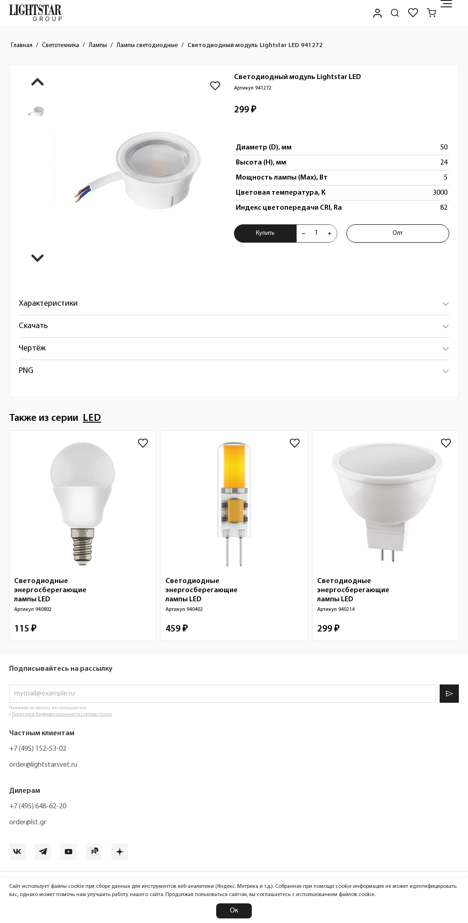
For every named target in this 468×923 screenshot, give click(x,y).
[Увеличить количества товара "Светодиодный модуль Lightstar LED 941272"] (329, 233)
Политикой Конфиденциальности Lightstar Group (62, 714)
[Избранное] (413, 13)
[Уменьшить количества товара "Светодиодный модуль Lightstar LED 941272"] (303, 233)
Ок (234, 910)
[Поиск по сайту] (395, 13)
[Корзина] (431, 13)
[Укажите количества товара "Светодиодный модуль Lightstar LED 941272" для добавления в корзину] (316, 233)
